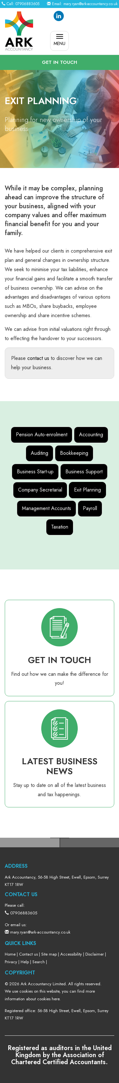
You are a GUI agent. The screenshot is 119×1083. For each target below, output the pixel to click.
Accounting (91, 434)
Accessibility (71, 954)
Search (38, 962)
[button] (59, 62)
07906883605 (27, 4)
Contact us (28, 954)
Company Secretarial (40, 489)
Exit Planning (87, 489)
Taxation (59, 526)
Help (25, 962)
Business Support (83, 471)
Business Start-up (35, 471)
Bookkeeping (74, 453)
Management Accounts (46, 508)
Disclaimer (94, 954)
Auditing (39, 453)
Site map (49, 954)
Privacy (11, 962)
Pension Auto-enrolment (41, 434)
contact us (38, 358)
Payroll (90, 508)
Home (10, 954)
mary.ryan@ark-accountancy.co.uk (90, 4)
